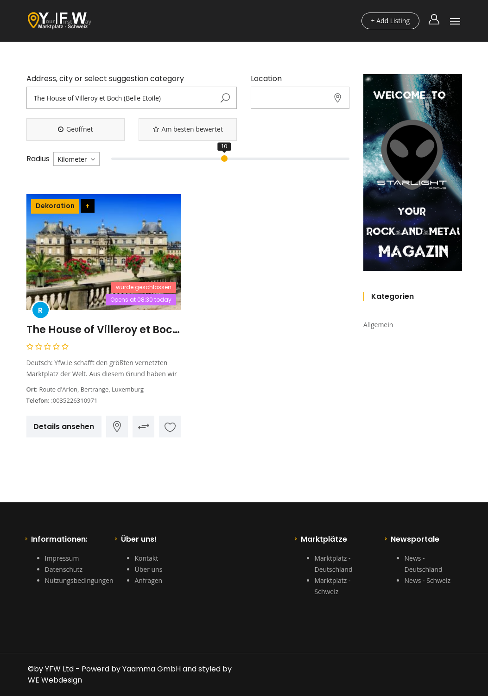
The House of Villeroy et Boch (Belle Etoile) (103, 330)
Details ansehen (63, 426)
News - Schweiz (427, 580)
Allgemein (378, 324)
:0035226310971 (74, 400)
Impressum (62, 558)
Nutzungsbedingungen (79, 580)
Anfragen (149, 580)
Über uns (149, 569)
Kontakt (146, 558)
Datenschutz (63, 569)
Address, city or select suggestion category (105, 78)
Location (266, 78)
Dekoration (55, 205)
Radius (38, 159)
